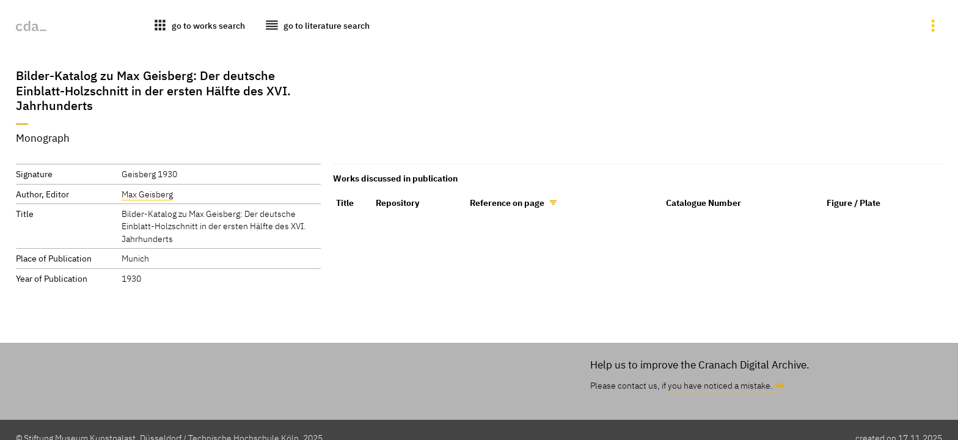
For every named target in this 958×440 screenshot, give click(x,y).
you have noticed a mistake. (720, 385)
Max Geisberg (147, 194)
